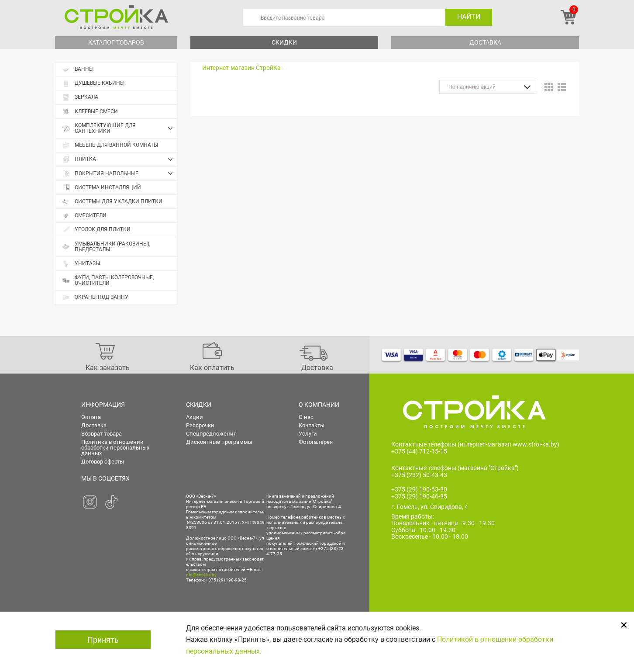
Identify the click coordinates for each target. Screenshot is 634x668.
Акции (194, 417)
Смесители (84, 215)
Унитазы (81, 263)
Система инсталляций (101, 187)
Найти (468, 17)
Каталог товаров (116, 42)
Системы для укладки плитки (112, 201)
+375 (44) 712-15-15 (419, 451)
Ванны (77, 69)
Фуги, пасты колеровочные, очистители (108, 280)
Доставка (485, 42)
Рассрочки (200, 425)
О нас (306, 417)
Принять (103, 639)
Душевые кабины (93, 83)
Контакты (311, 425)
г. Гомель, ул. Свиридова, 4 (429, 506)
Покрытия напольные (119, 173)
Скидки (284, 42)
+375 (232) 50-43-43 (419, 474)
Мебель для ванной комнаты (110, 145)
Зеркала (80, 97)
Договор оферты (102, 461)
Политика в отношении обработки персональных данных (115, 447)
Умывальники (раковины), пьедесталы (106, 247)
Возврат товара (101, 433)
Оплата (91, 417)
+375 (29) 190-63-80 (419, 489)
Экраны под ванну (95, 297)
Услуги (308, 433)
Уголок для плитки (96, 229)
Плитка (119, 159)
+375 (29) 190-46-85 (419, 496)
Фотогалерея (316, 442)
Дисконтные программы (219, 442)
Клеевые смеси (90, 111)
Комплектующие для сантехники (119, 128)
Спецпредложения (211, 433)
